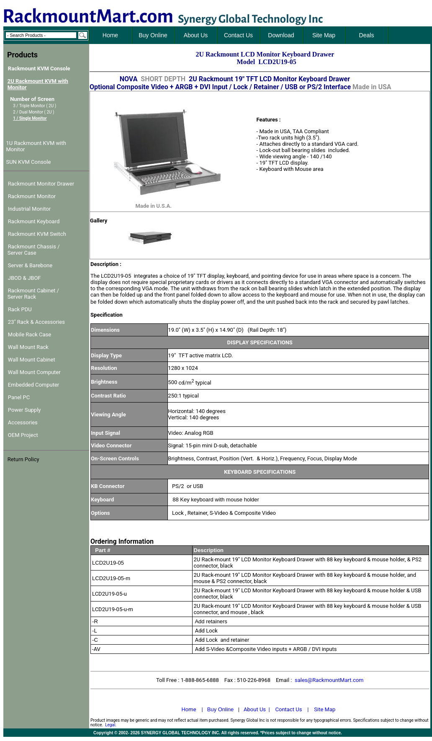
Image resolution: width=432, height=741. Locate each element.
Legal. (110, 725)
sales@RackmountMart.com (329, 680)
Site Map (324, 709)
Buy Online (220, 709)
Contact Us (288, 709)
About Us (255, 709)
